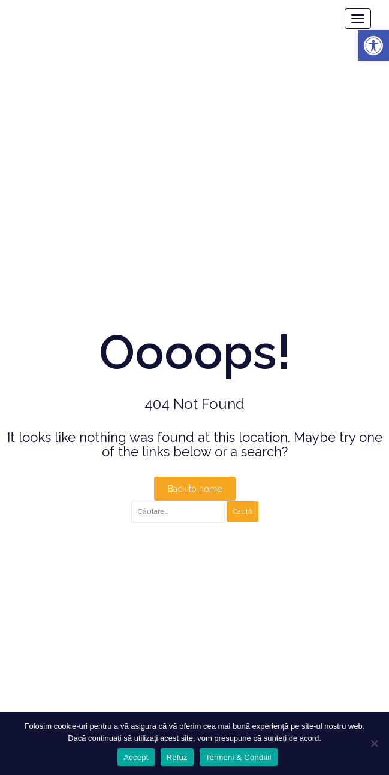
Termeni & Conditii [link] (239, 757)
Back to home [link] (195, 489)
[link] (373, 45)
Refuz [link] (177, 757)
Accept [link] (135, 757)
